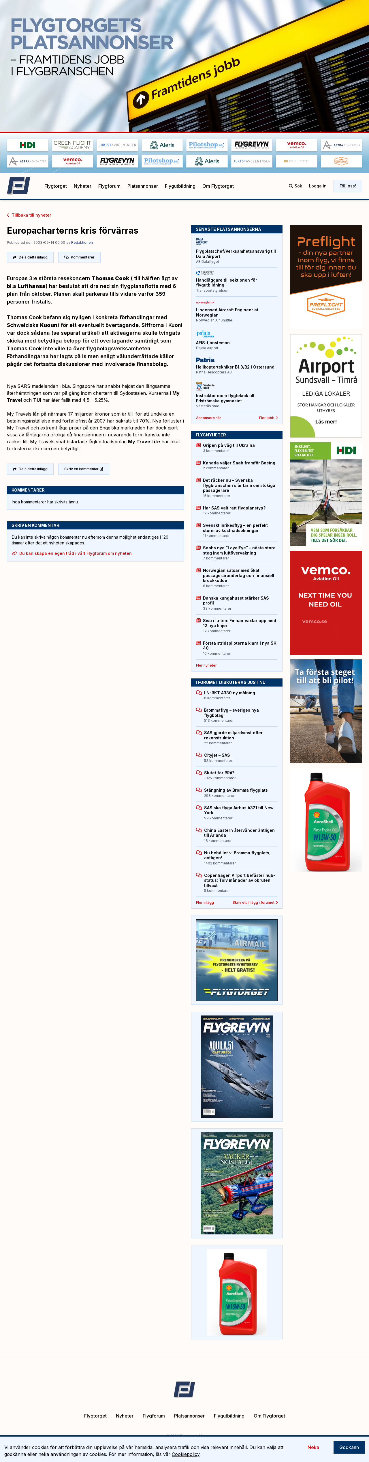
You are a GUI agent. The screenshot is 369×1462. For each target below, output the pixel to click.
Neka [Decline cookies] (313, 1447)
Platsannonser (142, 186)
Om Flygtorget (218, 186)
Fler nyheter (206, 665)
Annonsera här (208, 418)
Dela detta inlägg (30, 257)
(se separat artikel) (75, 333)
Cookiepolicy (185, 1454)
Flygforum (109, 186)
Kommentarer (79, 257)
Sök (295, 185)
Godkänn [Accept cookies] (349, 1447)
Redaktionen (82, 242)
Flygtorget (55, 186)
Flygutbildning (180, 186)
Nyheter (82, 186)
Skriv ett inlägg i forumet (255, 902)
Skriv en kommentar (83, 469)
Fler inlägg (205, 902)
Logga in (318, 185)
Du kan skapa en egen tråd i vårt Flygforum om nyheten (72, 553)
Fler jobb (268, 418)
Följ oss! (348, 185)
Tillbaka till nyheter (29, 215)
